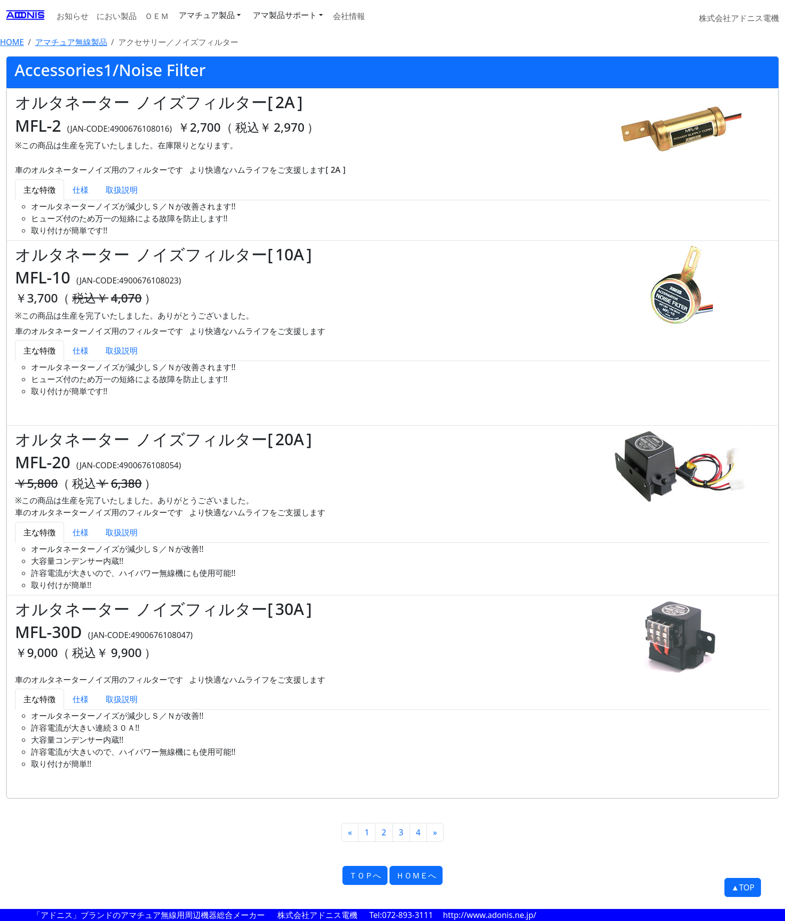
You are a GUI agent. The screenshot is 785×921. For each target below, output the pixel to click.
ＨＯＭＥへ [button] (416, 875)
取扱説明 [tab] (122, 189)
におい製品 (117, 16)
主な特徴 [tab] (40, 189)
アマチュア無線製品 (71, 42)
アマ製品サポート (285, 15)
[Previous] (349, 832)
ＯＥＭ (157, 16)
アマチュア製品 (207, 15)
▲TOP (742, 887)
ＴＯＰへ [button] (365, 875)
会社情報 (349, 16)
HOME (12, 42)
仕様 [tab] (81, 189)
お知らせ (73, 16)
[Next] (435, 832)
